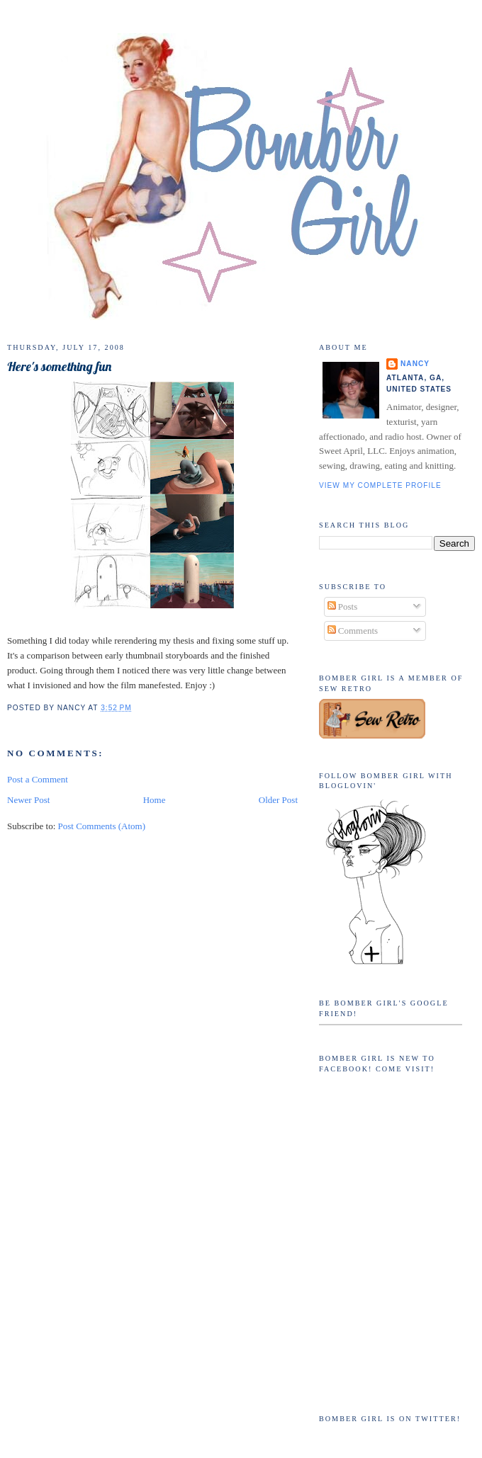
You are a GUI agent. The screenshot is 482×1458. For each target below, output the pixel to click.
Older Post (278, 800)
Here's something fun (59, 366)
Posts (342, 606)
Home (154, 800)
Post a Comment (37, 779)
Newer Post (28, 800)
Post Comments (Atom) (102, 826)
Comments (353, 630)
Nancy (415, 364)
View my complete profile (380, 485)
